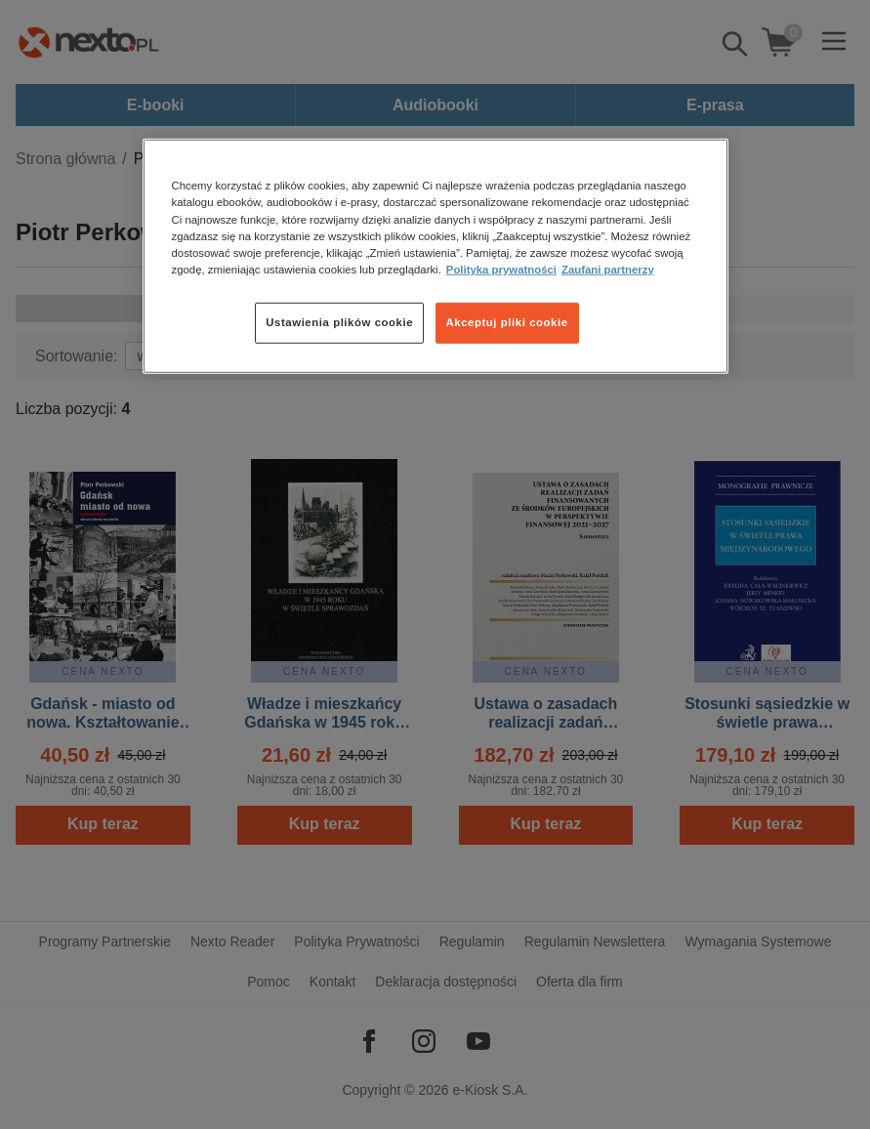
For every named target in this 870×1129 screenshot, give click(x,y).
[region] (435, 256)
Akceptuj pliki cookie (507, 322)
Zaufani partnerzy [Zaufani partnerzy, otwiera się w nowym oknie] (607, 268)
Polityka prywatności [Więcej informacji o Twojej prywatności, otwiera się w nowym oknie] (501, 268)
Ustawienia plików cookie (339, 322)
